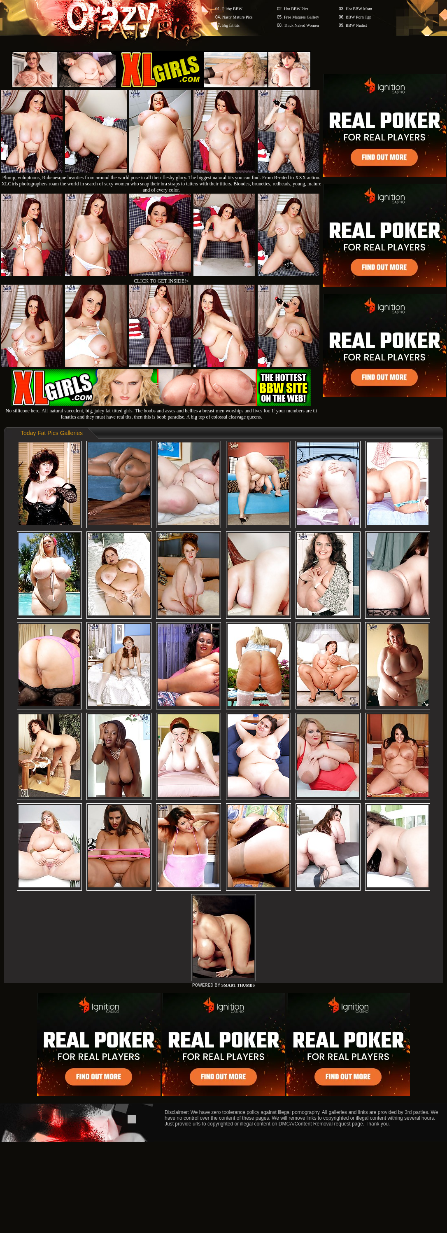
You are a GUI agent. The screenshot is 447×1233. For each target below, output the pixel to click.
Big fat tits (231, 25)
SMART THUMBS (238, 985)
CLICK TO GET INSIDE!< (161, 281)
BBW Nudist (356, 25)
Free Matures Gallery (301, 17)
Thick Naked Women (301, 25)
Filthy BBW (232, 9)
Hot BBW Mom (359, 9)
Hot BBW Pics (296, 9)
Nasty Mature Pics (237, 17)
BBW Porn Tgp (358, 17)
